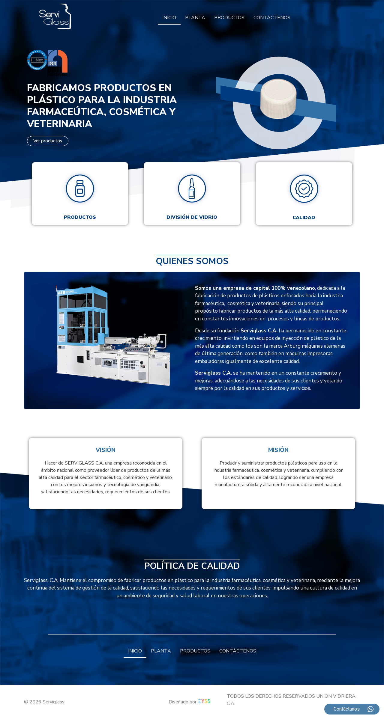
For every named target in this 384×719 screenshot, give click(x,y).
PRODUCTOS (229, 17)
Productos (80, 217)
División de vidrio (191, 217)
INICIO (169, 17)
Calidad (303, 217)
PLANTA (195, 17)
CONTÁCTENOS (272, 17)
